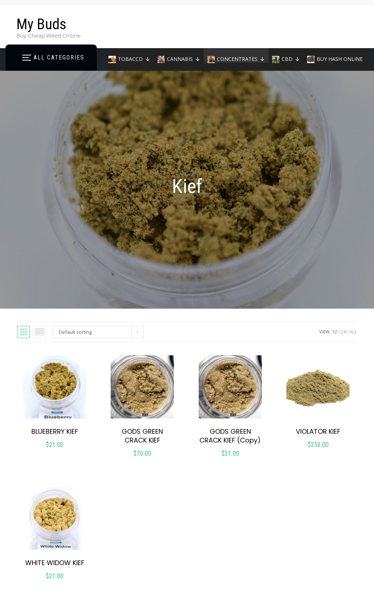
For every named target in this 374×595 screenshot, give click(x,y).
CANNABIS (183, 58)
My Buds (41, 24)
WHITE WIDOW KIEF (54, 562)
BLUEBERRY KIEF (54, 431)
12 (334, 332)
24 (343, 332)
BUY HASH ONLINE (340, 58)
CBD (291, 58)
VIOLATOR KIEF (318, 431)
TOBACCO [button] (134, 58)
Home (122, 73)
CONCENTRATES (241, 58)
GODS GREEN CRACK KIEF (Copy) (230, 436)
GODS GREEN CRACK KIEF (142, 436)
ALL (353, 332)
